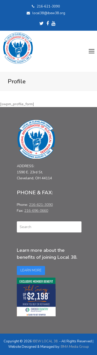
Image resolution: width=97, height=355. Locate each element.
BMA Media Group (75, 346)
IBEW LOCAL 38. (45, 341)
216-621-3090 (48, 6)
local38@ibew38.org (48, 13)
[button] (91, 51)
